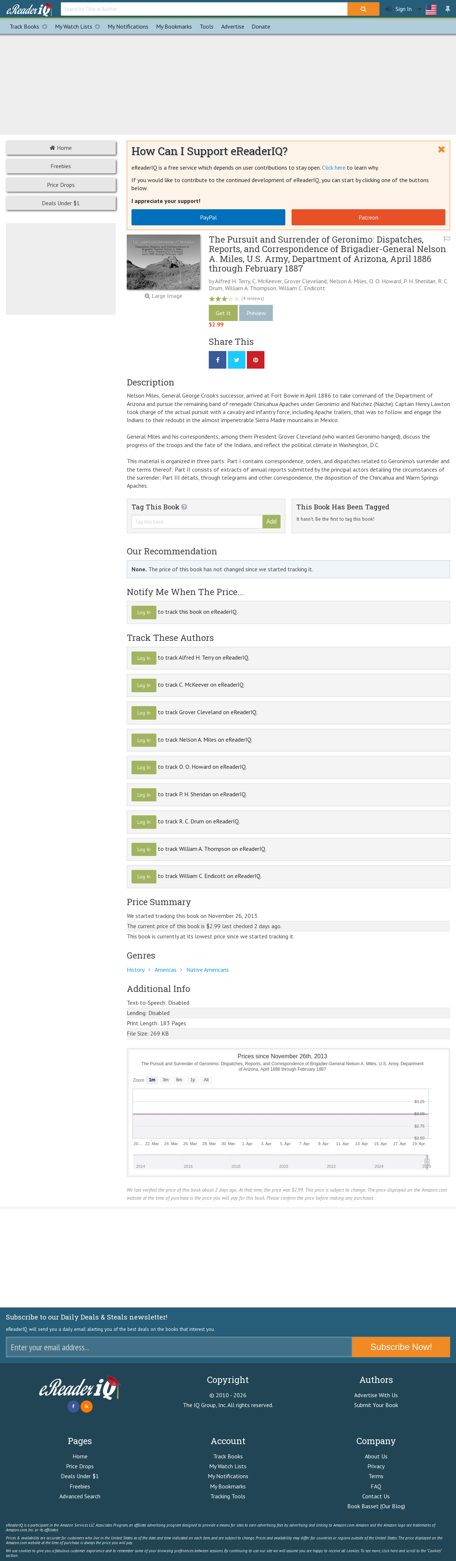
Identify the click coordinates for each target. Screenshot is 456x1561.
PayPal (208, 217)
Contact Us (376, 1496)
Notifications (128, 26)
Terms (375, 1476)
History (136, 969)
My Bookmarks (228, 1486)
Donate (261, 26)
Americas (166, 969)
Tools (207, 26)
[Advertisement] (228, 83)
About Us (376, 1456)
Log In (144, 612)
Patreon (368, 217)
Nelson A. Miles (348, 281)
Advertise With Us (376, 1395)
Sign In (398, 9)
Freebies (61, 166)
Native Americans (207, 969)
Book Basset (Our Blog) (376, 1506)
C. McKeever (267, 281)
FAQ (376, 1486)
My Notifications (228, 1476)
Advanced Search (79, 1496)
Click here (333, 167)
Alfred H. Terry (232, 281)
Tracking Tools (227, 1496)
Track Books (30, 26)
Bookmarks (174, 26)
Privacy (376, 1466)
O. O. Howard (385, 281)
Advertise (232, 26)
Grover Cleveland (305, 281)
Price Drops (61, 184)
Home (61, 147)
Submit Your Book (376, 1405)
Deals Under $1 (61, 203)
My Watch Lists (79, 26)
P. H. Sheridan (419, 281)
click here (390, 1550)
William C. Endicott (302, 288)
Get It (223, 313)
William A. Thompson (250, 288)
